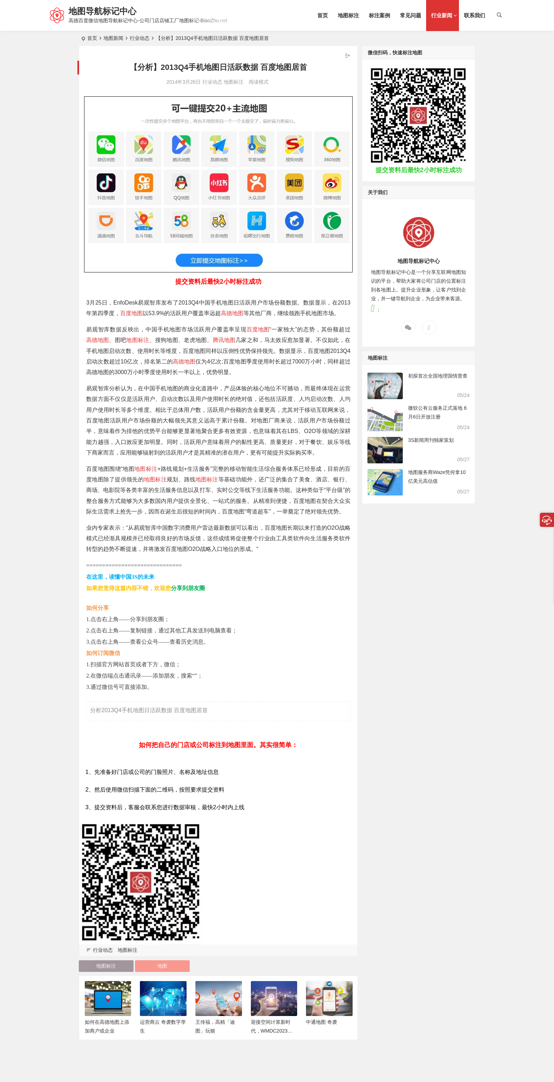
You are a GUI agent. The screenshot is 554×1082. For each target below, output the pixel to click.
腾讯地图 (224, 340)
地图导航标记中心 (102, 11)
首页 (322, 15)
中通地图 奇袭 (321, 1022)
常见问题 (410, 15)
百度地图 (131, 313)
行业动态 (139, 38)
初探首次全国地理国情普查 (437, 376)
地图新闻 (113, 38)
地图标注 (348, 15)
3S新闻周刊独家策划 (431, 440)
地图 (162, 966)
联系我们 (474, 15)
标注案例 (379, 15)
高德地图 (232, 313)
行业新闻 (441, 15)
